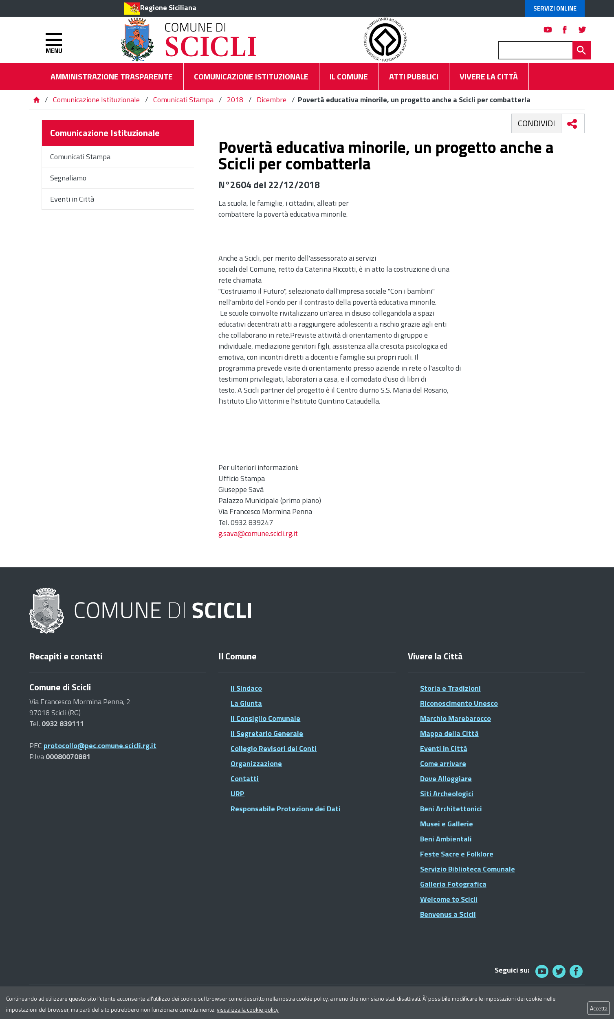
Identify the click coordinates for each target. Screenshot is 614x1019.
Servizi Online (555, 8)
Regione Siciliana (168, 7)
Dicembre (271, 99)
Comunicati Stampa (183, 99)
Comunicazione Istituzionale (96, 99)
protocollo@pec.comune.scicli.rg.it (100, 745)
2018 (235, 99)
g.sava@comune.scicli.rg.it (258, 533)
